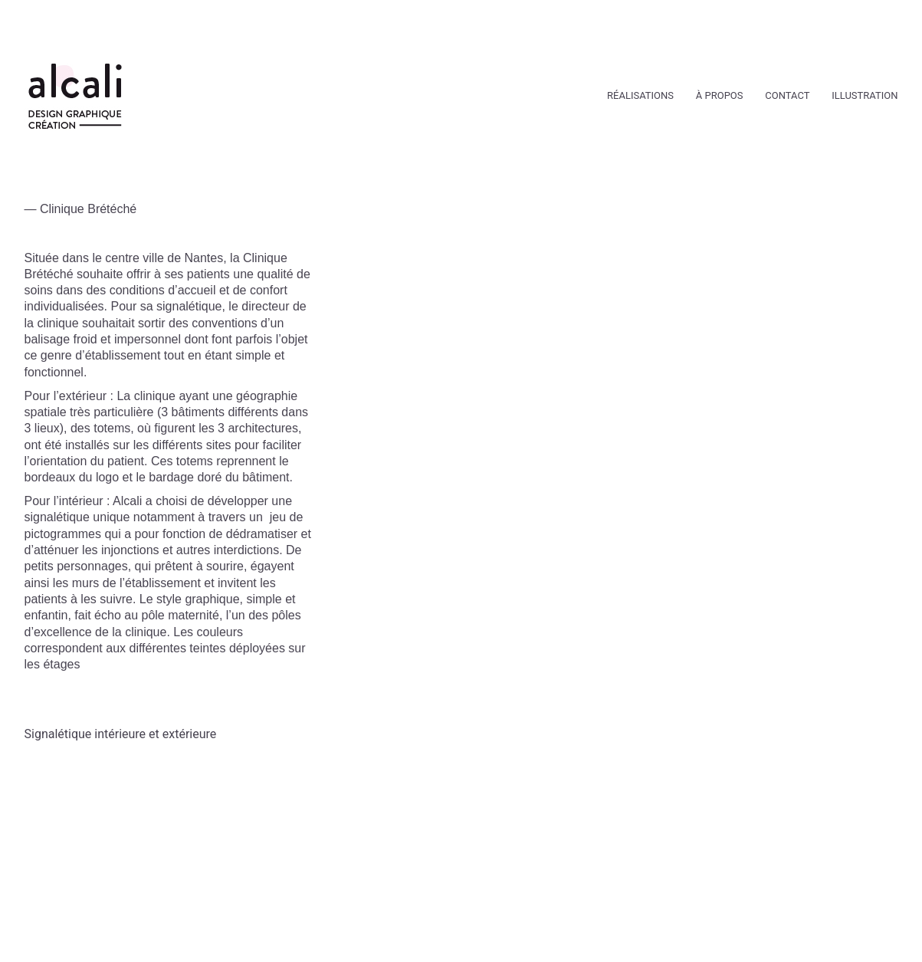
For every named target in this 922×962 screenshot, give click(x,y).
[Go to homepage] (75, 95)
